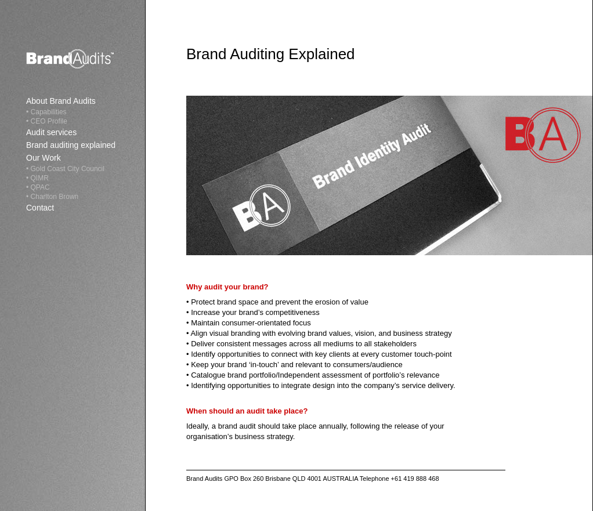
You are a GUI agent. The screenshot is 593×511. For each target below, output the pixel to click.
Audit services (51, 132)
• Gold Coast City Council (65, 169)
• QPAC (38, 187)
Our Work (43, 157)
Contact (40, 207)
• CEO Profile (46, 121)
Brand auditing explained (70, 145)
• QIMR (37, 178)
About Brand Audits (61, 101)
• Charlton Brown (52, 197)
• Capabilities (46, 112)
